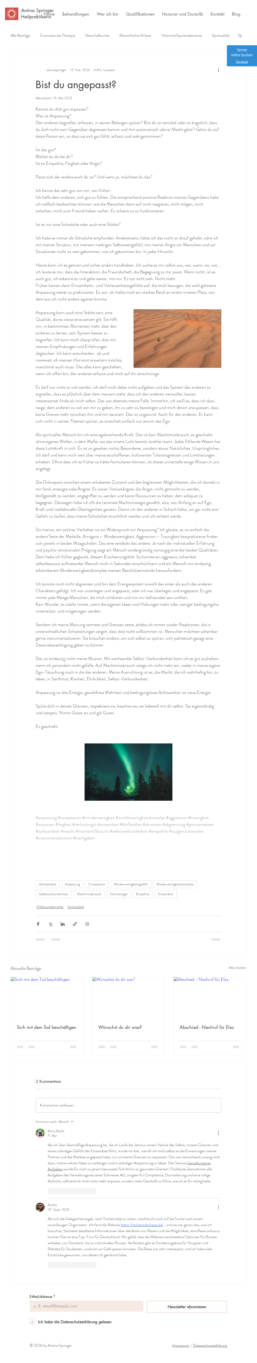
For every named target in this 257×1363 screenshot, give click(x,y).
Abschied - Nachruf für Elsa (207, 1027)
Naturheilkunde (97, 35)
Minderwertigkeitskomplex (175, 884)
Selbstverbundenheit (53, 893)
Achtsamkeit (47, 884)
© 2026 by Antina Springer (51, 1345)
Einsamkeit (165, 893)
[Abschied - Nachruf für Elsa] (210, 997)
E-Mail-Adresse (42, 1296)
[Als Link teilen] (75, 924)
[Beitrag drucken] (87, 924)
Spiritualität (221, 35)
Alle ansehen (237, 967)
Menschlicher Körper (135, 35)
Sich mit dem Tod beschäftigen (46, 1027)
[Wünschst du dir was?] (128, 997)
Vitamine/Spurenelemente (181, 35)
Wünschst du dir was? (120, 1027)
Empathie (143, 893)
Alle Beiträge (20, 35)
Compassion (96, 884)
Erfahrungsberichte (50, 906)
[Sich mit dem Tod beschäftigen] (47, 997)
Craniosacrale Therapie (57, 35)
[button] (240, 35)
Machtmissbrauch (89, 893)
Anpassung (72, 884)
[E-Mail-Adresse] (85, 1306)
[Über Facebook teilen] (38, 924)
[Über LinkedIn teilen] (62, 924)
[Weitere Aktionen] (218, 70)
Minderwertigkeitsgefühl (131, 884)
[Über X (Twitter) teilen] (50, 924)
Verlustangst (118, 893)
